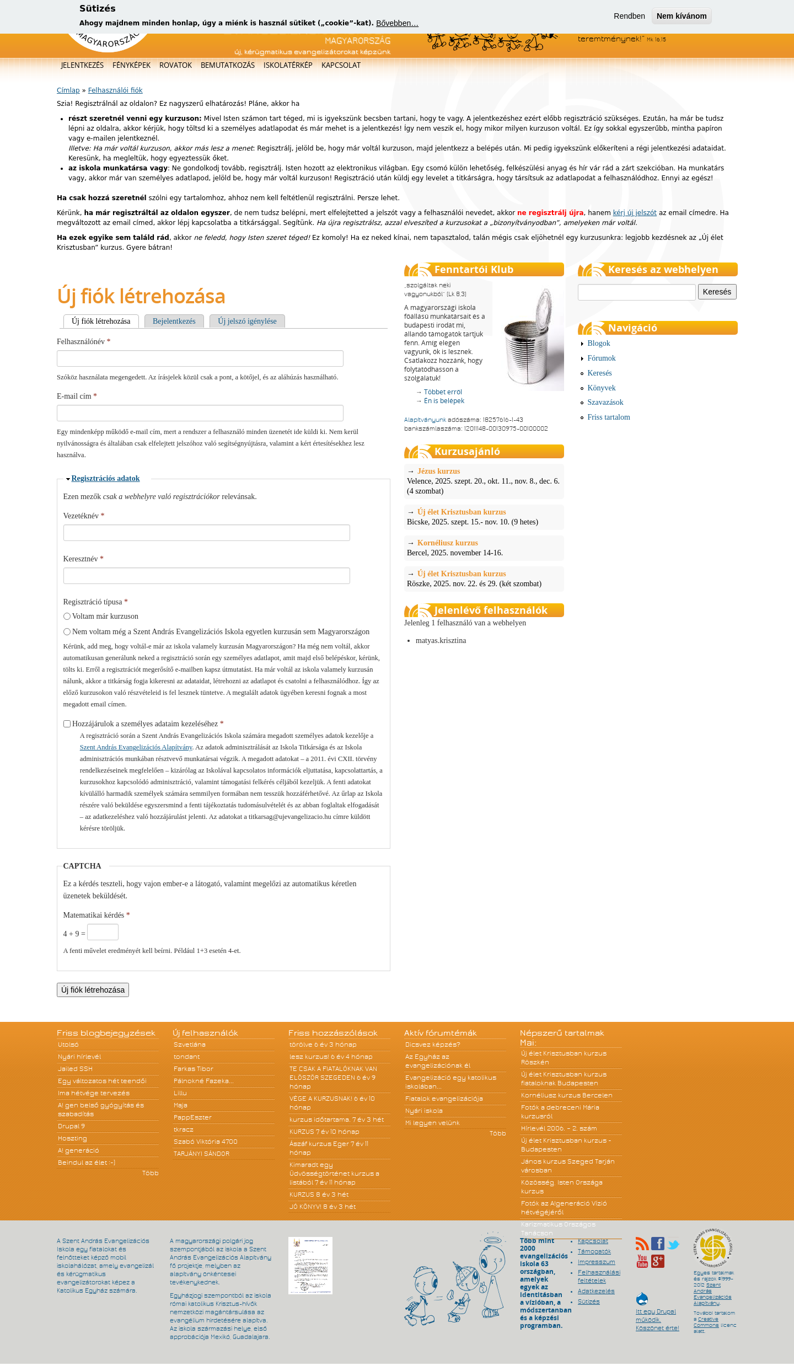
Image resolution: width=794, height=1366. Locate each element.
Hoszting (72, 1138)
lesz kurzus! (309, 1056)
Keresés (600, 373)
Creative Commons (706, 1322)
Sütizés (589, 1301)
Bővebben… (397, 22)
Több (150, 1173)
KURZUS (301, 1131)
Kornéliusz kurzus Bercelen (567, 1095)
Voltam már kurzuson (105, 616)
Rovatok (175, 65)
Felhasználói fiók (115, 90)
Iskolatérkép (288, 65)
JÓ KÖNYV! (305, 1206)
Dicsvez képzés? (432, 1044)
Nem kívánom (682, 14)
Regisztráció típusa (95, 602)
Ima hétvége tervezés (94, 1093)
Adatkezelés (596, 1291)
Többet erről (443, 392)
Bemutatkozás (228, 65)
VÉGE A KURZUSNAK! (320, 1098)
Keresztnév (83, 559)
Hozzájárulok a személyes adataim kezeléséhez (148, 724)
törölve (301, 1044)
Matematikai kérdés (96, 915)
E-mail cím (77, 396)
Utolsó (68, 1044)
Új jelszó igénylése (247, 321)
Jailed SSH (75, 1069)
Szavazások (606, 402)
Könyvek (602, 388)
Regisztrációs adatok (106, 478)
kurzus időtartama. (320, 1119)
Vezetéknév (84, 516)
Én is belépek (444, 400)
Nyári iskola (424, 1111)
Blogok (599, 343)
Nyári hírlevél (79, 1056)
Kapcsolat (341, 65)
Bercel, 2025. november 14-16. (484, 547)
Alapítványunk (425, 419)
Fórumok (602, 358)
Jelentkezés (82, 65)
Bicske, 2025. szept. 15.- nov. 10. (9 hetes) (484, 516)
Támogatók (594, 1251)
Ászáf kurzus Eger (319, 1144)
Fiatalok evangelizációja (444, 1098)
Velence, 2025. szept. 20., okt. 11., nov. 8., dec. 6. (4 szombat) (484, 481)
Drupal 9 (71, 1126)
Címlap (68, 90)
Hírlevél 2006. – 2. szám (559, 1128)
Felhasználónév (84, 342)
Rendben (629, 14)
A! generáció (78, 1150)
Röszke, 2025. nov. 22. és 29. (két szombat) (484, 578)
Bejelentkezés (174, 321)
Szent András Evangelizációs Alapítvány (136, 747)
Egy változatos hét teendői (102, 1081)
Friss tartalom (609, 417)
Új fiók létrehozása (105, 321)
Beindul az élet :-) (86, 1162)
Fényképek (131, 65)
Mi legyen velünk (432, 1123)
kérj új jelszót (635, 213)
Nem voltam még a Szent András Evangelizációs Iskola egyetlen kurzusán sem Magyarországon (220, 632)
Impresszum (596, 1261)
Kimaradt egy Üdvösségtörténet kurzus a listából (334, 1173)
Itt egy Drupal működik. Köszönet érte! (657, 1314)
